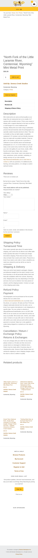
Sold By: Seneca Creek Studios (15, 83)
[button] (17, 9)
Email (5, 220)
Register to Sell (19, 467)
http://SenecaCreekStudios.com (12, 159)
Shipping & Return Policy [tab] (13, 108)
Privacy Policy (19, 554)
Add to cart (15, 77)
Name (5, 213)
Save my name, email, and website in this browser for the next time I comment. (18, 231)
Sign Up (19, 489)
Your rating (7, 192)
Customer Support (19, 463)
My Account (19, 459)
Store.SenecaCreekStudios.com (14, 301)
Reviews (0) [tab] (8, 104)
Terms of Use (19, 471)
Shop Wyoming (19, 3)
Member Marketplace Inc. (25, 549)
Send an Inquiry (10, 95)
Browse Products (19, 455)
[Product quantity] (6, 77)
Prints (20, 13)
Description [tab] (8, 101)
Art (17, 13)
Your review (7, 197)
